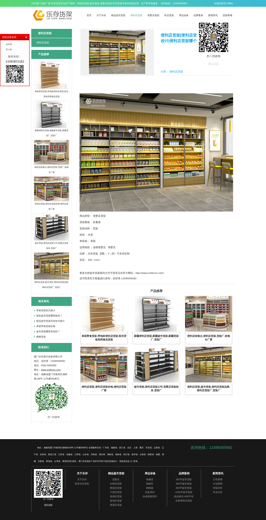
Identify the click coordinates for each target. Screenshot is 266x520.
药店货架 (169, 15)
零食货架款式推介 (45, 310)
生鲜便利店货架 (183, 500)
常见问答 (217, 492)
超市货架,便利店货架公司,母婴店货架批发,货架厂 (52, 245)
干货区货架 (116, 492)
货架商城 (227, 15)
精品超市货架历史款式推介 (50, 321)
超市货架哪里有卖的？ (48, 331)
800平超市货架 (184, 488)
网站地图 (213, 63)
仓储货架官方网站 (223, 3)
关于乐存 (101, 15)
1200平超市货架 (183, 492)
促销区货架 (116, 496)
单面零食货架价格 (45, 326)
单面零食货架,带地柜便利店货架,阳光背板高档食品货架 (52, 94)
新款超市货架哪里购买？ (49, 315)
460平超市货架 (184, 483)
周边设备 (183, 15)
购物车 (149, 483)
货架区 (115, 479)
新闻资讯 (213, 15)
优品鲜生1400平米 (183, 496)
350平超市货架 (184, 479)
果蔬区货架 (116, 505)
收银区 (149, 479)
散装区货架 (116, 488)
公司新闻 (217, 479)
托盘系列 (150, 492)
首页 (89, 15)
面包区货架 (116, 500)
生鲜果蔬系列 (150, 496)
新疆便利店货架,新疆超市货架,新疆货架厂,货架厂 (52, 133)
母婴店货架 (153, 15)
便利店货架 (136, 15)
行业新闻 (217, 483)
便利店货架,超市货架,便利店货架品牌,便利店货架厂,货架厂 (51, 284)
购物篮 (149, 488)
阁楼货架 (41, 336)
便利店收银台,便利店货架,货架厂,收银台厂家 (51, 169)
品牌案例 (198, 15)
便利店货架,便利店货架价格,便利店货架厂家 (52, 206)
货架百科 (217, 488)
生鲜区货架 (116, 483)
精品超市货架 (118, 15)
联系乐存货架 (82, 483)
